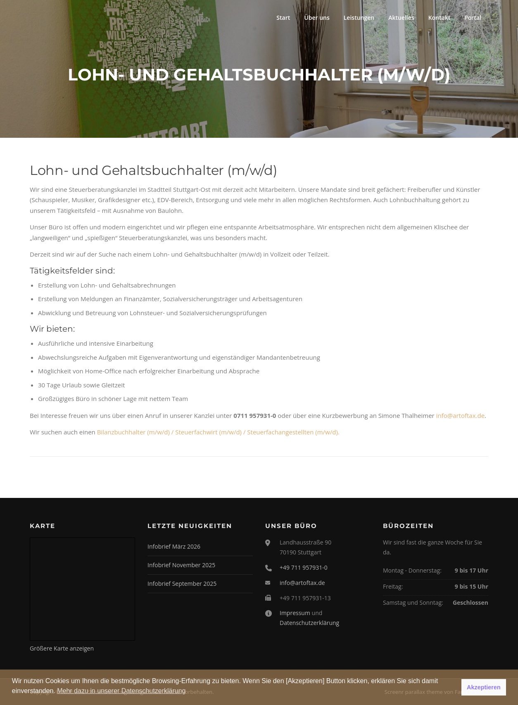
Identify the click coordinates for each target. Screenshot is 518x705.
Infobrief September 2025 (181, 583)
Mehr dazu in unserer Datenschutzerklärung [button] (121, 690)
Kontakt (439, 17)
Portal (472, 17)
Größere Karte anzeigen (62, 648)
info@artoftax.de (460, 415)
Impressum (295, 613)
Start (283, 17)
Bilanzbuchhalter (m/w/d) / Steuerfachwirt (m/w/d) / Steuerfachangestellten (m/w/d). (218, 432)
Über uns (316, 17)
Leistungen (359, 17)
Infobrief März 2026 (173, 546)
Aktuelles (401, 17)
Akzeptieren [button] (484, 687)
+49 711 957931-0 (304, 567)
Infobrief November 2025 (181, 565)
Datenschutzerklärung (309, 623)
